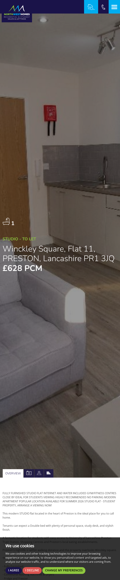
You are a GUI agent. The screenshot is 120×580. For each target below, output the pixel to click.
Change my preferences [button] (64, 570)
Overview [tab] (13, 473)
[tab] (39, 473)
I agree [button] (13, 570)
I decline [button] (32, 570)
